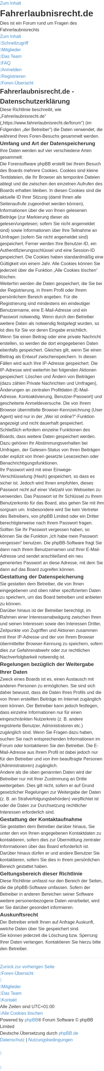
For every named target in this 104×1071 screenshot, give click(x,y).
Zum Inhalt (10, 3)
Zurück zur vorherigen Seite (27, 966)
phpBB (31, 1020)
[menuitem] (10, 49)
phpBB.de (68, 1033)
